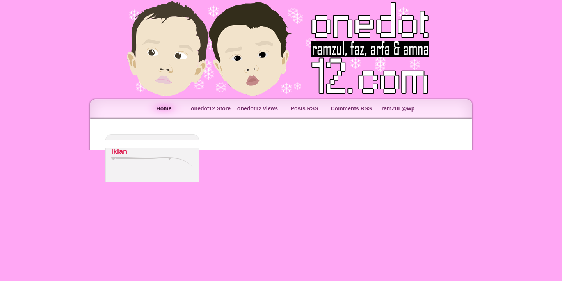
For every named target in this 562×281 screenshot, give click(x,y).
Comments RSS (351, 108)
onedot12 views (257, 108)
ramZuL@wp (398, 108)
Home (164, 108)
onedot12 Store (211, 108)
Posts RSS (304, 108)
